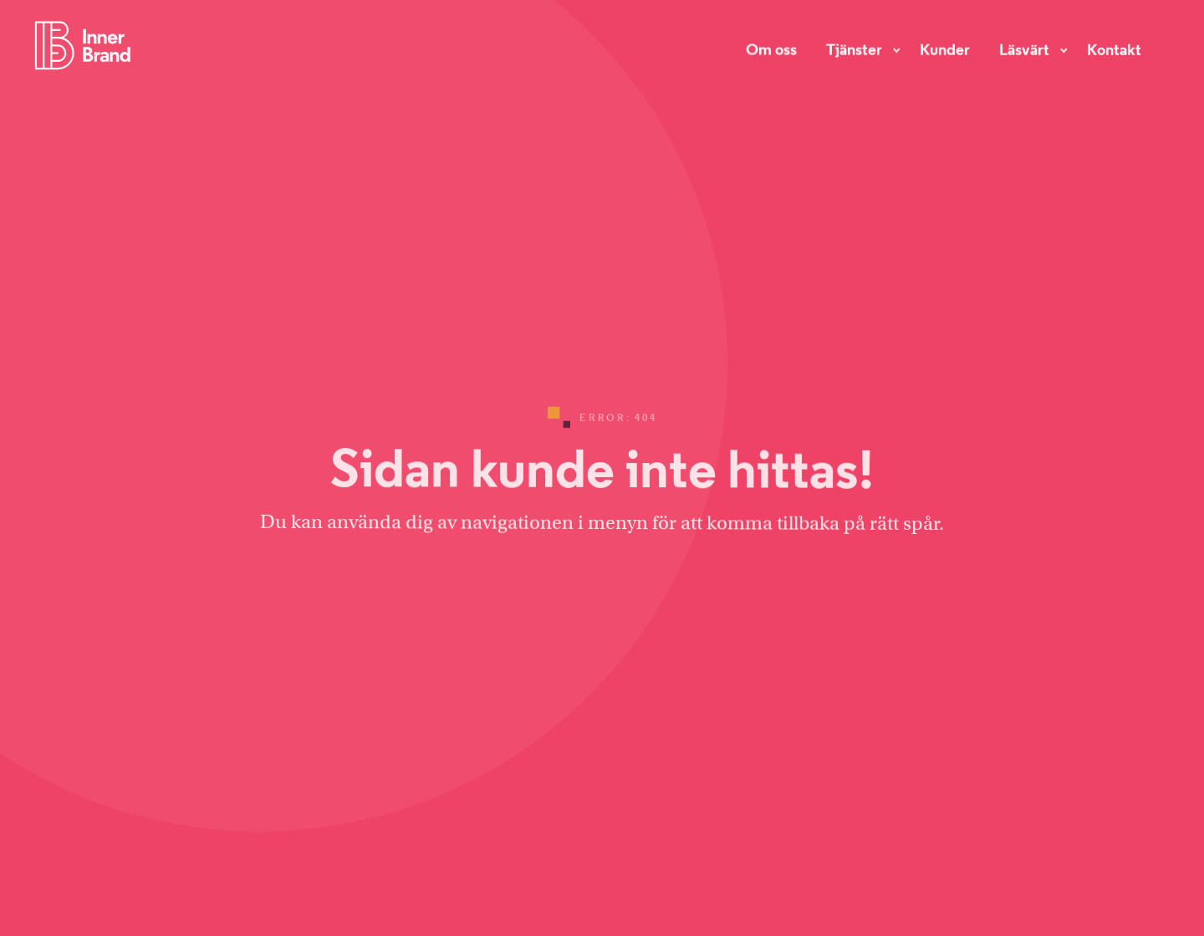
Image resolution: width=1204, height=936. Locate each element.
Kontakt (1114, 48)
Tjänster (854, 48)
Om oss (771, 48)
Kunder (945, 48)
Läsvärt (1024, 48)
